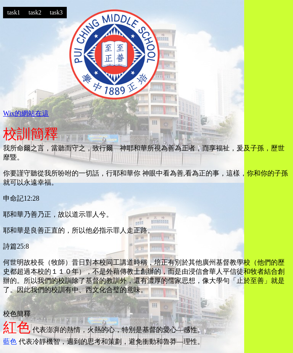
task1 (13, 12)
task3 (56, 12)
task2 (35, 12)
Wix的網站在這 (26, 113)
